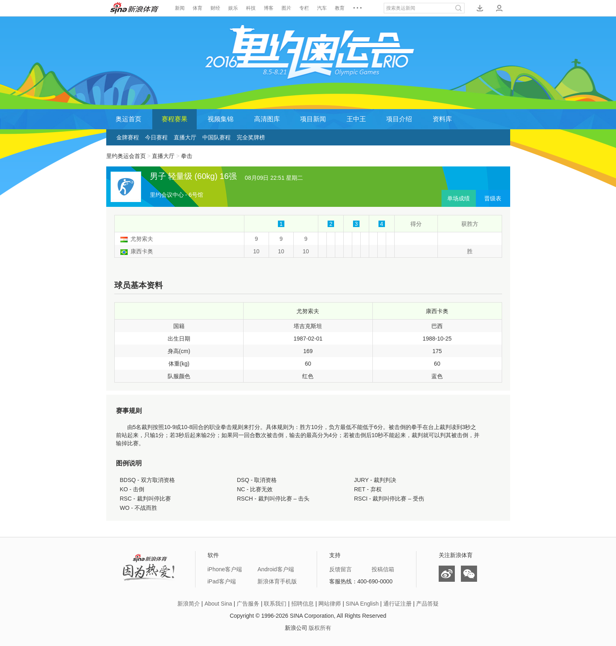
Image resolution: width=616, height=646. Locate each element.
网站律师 (329, 603)
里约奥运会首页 (126, 156)
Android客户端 (275, 569)
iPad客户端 (222, 581)
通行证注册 (397, 603)
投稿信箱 (383, 569)
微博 (447, 574)
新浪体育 (134, 8)
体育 (197, 8)
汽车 (322, 8)
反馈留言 (340, 569)
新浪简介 (188, 603)
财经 (215, 8)
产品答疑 (427, 603)
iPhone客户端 (225, 569)
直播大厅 (185, 137)
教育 (340, 8)
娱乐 (233, 8)
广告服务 (248, 603)
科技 (251, 8)
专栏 (304, 8)
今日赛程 (156, 137)
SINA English (362, 603)
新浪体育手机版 (277, 581)
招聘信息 (302, 603)
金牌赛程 (127, 137)
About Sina (218, 603)
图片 (286, 8)
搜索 (458, 8)
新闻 (180, 8)
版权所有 (320, 628)
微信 (469, 574)
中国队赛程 (216, 137)
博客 (268, 8)
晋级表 (492, 198)
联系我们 (275, 603)
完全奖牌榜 (251, 137)
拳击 (186, 156)
